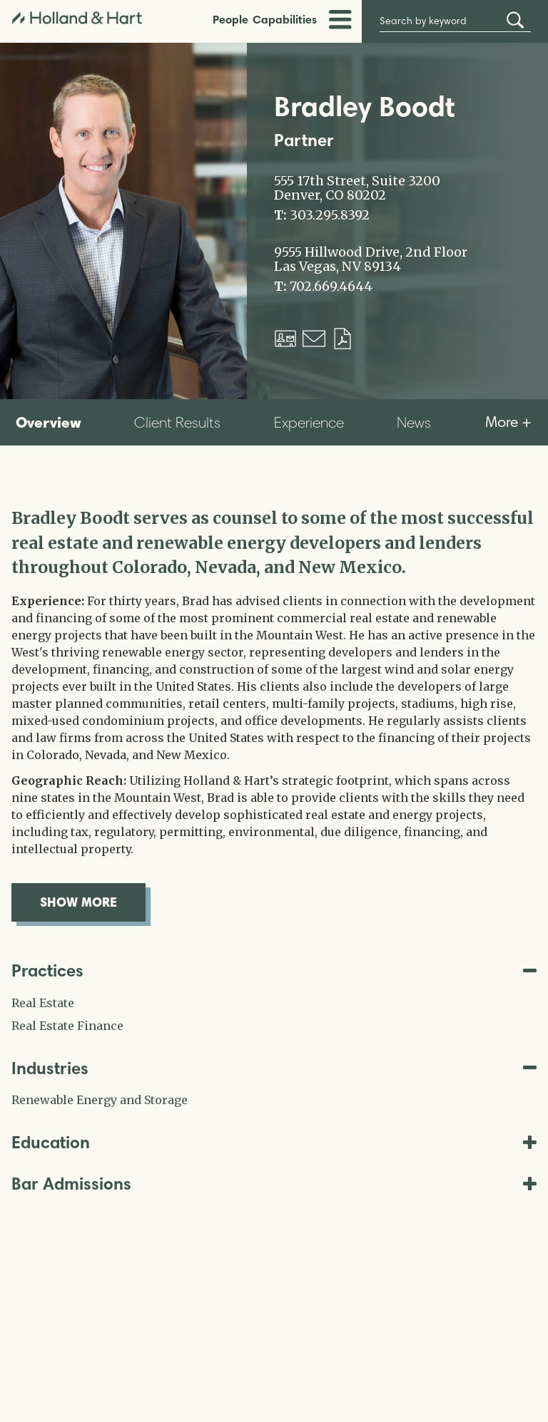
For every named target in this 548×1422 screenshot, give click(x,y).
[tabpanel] (274, 714)
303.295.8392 (330, 215)
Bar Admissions (274, 1183)
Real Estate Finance (67, 1026)
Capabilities (285, 19)
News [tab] (414, 422)
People (230, 19)
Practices (274, 970)
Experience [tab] (309, 422)
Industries (274, 1068)
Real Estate (42, 1003)
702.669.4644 (331, 286)
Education (274, 1142)
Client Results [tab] (177, 422)
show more (93, 901)
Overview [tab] (48, 422)
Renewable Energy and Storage (99, 1100)
